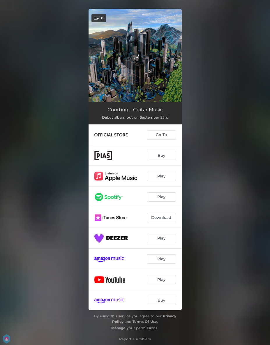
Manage (118, 328)
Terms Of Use (145, 321)
